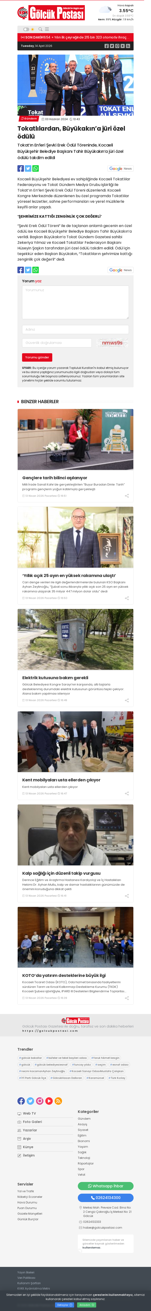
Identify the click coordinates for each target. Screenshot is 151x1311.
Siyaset (83, 1130)
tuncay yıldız (81, 1064)
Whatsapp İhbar (105, 1186)
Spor (81, 1169)
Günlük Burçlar (27, 1219)
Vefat (81, 1175)
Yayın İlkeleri (25, 1272)
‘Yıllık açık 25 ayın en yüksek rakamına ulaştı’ (69, 575)
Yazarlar (27, 1130)
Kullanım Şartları (29, 1283)
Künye (25, 1147)
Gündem (29, 118)
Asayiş (82, 1124)
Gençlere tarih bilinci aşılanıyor (54, 477)
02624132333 (92, 1222)
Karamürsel (95, 1078)
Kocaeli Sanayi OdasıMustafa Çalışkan (96, 1071)
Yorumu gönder (37, 357)
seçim (100, 1064)
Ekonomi (84, 1141)
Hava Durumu (27, 1202)
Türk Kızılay (116, 1078)
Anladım (86, 1305)
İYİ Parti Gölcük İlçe (32, 1078)
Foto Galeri (29, 1121)
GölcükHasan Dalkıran (66, 1078)
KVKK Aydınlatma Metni (33, 1288)
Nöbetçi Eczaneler (29, 1197)
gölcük (24, 1064)
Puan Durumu (27, 1208)
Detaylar (64, 1305)
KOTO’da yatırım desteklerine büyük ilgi (64, 975)
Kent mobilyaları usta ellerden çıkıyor (61, 780)
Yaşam (83, 1147)
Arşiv (24, 1138)
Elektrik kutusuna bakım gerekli (55, 677)
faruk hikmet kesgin (105, 1058)
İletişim (26, 1155)
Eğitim (82, 1135)
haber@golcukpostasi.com (102, 1228)
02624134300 (106, 1197)
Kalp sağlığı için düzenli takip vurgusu (61, 873)
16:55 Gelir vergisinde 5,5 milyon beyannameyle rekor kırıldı (91, 37)
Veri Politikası (26, 1278)
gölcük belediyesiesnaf (51, 1064)
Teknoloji (84, 1158)
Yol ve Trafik (25, 1191)
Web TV (26, 1113)
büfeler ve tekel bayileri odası (66, 1058)
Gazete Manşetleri (29, 1214)
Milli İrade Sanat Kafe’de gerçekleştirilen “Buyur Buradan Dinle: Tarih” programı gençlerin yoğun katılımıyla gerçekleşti (73, 486)
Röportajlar (86, 1163)
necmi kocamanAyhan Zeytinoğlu (42, 1071)
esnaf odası (119, 1064)
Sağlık (82, 1152)
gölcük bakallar (30, 1058)
